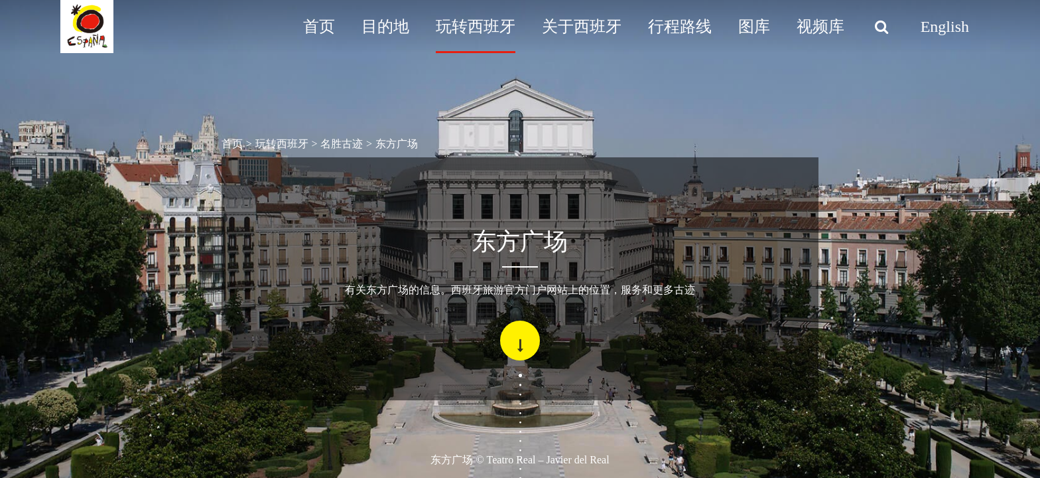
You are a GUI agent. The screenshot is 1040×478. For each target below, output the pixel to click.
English (945, 26)
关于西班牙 (581, 26)
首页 (319, 26)
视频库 (820, 26)
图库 (754, 26)
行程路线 (680, 26)
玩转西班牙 (475, 26)
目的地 (385, 26)
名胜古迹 (341, 143)
